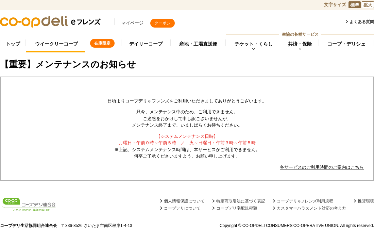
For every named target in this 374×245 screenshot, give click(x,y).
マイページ (132, 23)
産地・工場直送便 (198, 44)
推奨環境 (366, 201)
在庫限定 (102, 43)
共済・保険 (300, 44)
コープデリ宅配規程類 (236, 208)
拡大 (367, 4)
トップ (13, 44)
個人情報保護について (184, 201)
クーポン (162, 23)
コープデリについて (182, 208)
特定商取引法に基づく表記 (240, 201)
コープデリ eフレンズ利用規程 (305, 201)
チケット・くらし (254, 44)
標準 (354, 4)
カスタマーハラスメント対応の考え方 (311, 208)
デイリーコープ (146, 44)
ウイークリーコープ (56, 44)
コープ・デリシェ (346, 44)
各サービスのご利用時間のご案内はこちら (322, 167)
